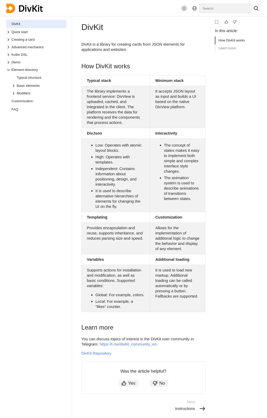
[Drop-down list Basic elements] (38, 85)
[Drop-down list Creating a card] (36, 39)
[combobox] (225, 8)
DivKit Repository (96, 353)
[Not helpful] (234, 22)
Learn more (227, 48)
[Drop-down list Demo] (36, 62)
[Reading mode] (216, 22)
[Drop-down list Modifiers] (38, 93)
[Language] (194, 8)
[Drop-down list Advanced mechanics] (36, 47)
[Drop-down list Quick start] (36, 32)
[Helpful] (226, 22)
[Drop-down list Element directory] (36, 70)
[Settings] (184, 8)
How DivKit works (232, 40)
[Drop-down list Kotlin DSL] (36, 54)
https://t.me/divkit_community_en (128, 344)
